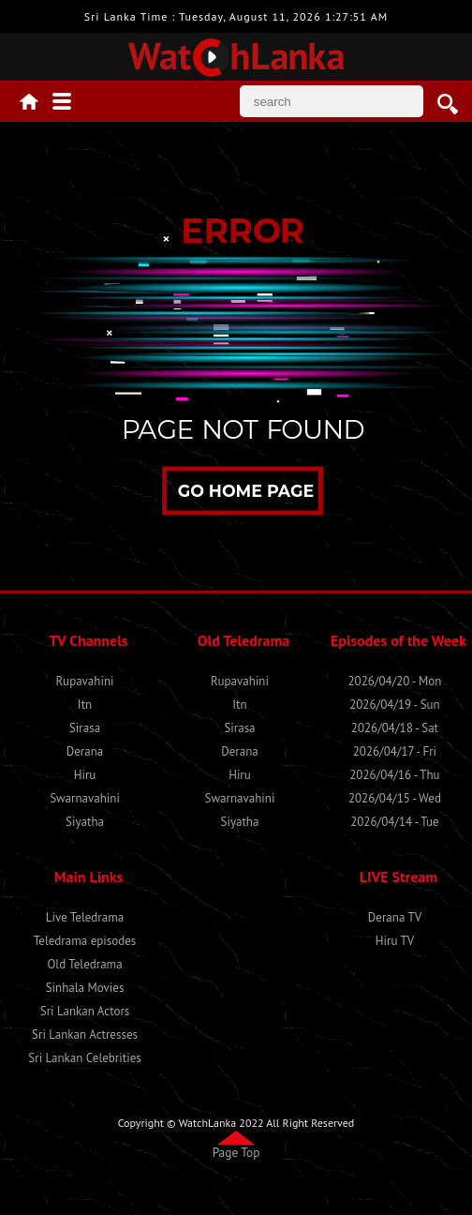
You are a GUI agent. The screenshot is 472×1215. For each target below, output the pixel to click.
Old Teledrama (84, 964)
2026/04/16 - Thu (394, 775)
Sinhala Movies (85, 988)
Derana (85, 751)
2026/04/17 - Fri (394, 751)
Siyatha (85, 822)
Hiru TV (395, 941)
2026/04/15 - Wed (394, 798)
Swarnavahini (85, 798)
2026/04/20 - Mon (395, 681)
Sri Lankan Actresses (85, 1034)
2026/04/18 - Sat (394, 728)
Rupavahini (85, 681)
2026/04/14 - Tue (394, 822)
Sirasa (84, 728)
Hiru (85, 775)
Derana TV (394, 917)
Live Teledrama (85, 917)
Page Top (236, 1152)
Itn (85, 704)
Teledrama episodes (85, 941)
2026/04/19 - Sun (394, 704)
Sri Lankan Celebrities (84, 1058)
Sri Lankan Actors (85, 1011)
